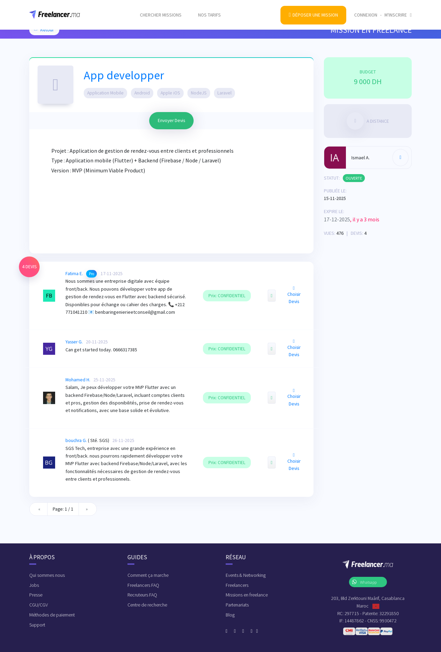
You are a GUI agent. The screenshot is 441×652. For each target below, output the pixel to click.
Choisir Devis (294, 295)
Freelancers (237, 585)
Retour (43, 30)
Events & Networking (246, 575)
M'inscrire (398, 11)
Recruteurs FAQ (142, 595)
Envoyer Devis (171, 120)
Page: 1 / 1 (63, 509)
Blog (230, 615)
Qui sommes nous (47, 575)
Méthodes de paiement (52, 615)
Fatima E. (74, 274)
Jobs (34, 585)
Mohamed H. (77, 380)
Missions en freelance (247, 595)
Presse (35, 595)
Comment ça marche (147, 575)
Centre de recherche (147, 605)
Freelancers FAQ (143, 585)
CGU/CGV (38, 605)
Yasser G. (74, 342)
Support (37, 625)
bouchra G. (76, 440)
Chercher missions (161, 11)
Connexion (365, 11)
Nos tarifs (209, 11)
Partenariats (237, 605)
